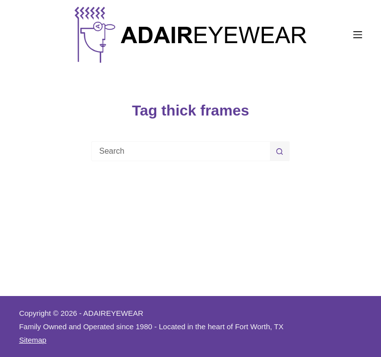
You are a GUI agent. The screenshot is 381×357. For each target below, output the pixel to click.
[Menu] (357, 34)
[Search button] (280, 151)
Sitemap (32, 340)
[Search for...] (180, 151)
